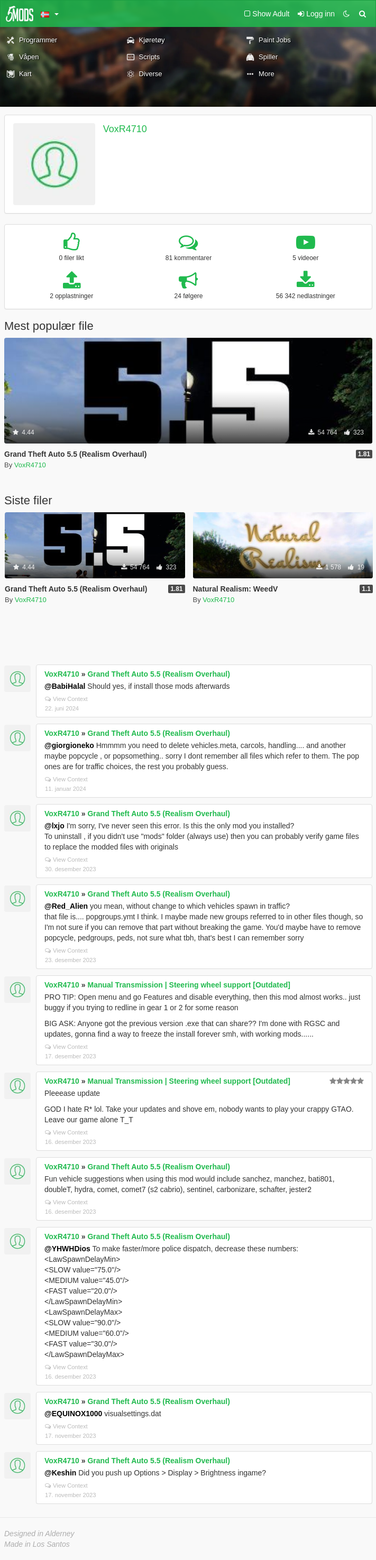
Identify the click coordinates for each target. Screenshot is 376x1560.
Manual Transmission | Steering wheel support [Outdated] (188, 985)
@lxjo (54, 825)
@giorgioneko (69, 745)
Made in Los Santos (37, 1544)
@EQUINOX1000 (73, 1413)
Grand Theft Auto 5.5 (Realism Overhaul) (158, 674)
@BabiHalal (64, 686)
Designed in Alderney (39, 1533)
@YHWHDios (67, 1248)
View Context (66, 699)
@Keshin (60, 1473)
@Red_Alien (66, 906)
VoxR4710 (125, 129)
